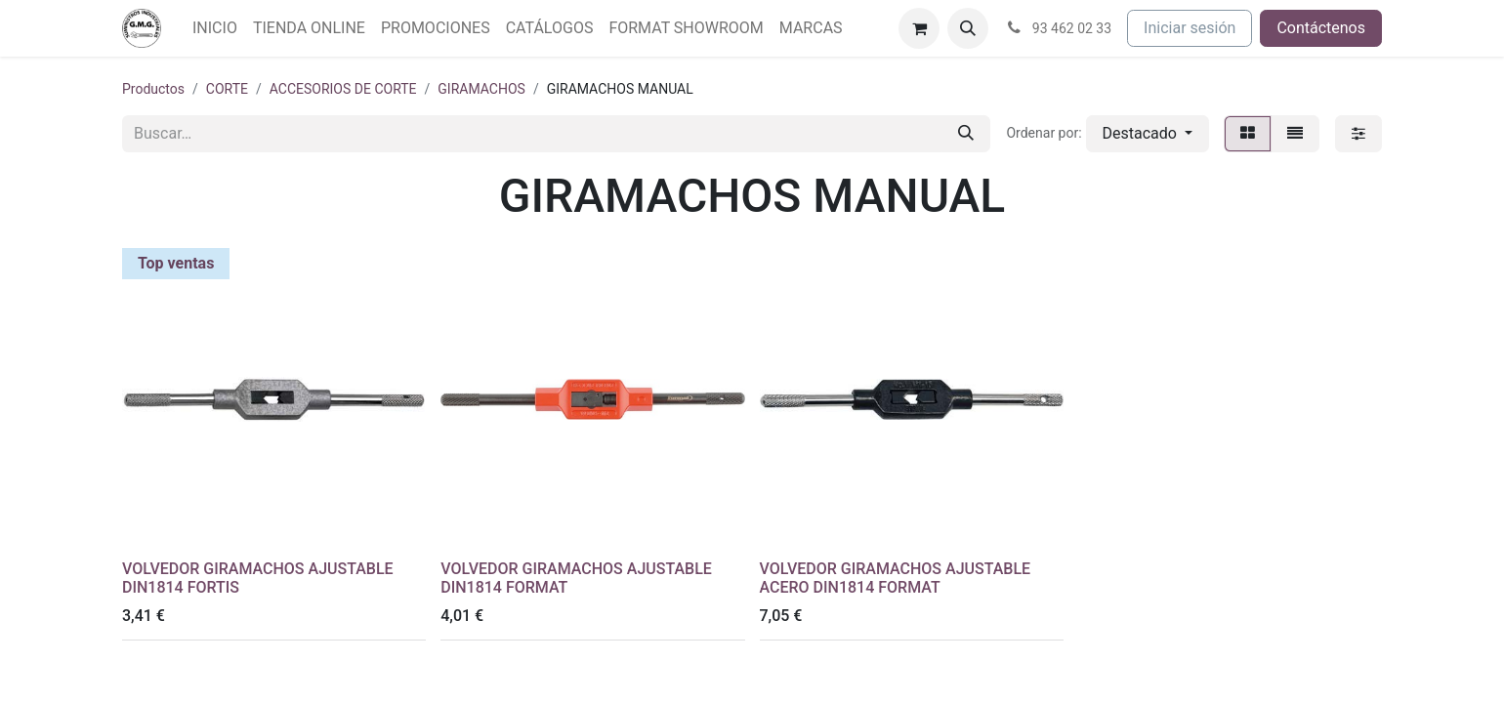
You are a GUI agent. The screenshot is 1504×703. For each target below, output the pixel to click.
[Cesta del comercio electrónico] (919, 28)
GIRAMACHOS (481, 89)
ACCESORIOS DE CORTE (343, 89)
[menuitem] (215, 28)
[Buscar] (965, 133)
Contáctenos (1320, 28)
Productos (153, 89)
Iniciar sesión (1189, 28)
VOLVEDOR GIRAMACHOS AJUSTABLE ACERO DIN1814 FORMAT (895, 578)
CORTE (227, 89)
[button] (967, 28)
